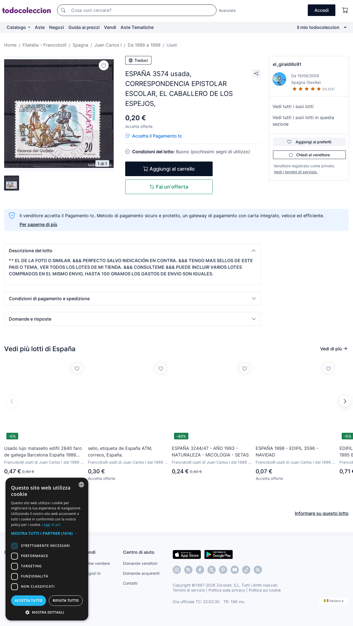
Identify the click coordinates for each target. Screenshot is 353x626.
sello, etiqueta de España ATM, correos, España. (120, 451)
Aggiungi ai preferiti (309, 141)
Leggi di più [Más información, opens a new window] (51, 524)
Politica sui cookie (265, 590)
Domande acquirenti (141, 573)
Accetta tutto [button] (28, 600)
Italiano (334, 601)
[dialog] (47, 549)
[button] (132, 250)
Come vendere (96, 563)
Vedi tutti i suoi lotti (293, 106)
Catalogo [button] (17, 27)
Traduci (138, 60)
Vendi (110, 27)
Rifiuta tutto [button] (66, 600)
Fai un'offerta (168, 187)
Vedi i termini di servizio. (296, 172)
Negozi (56, 27)
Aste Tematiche (137, 27)
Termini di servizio (189, 590)
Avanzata (227, 10)
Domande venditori (140, 563)
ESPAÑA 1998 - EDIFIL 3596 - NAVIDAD (287, 451)
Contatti (130, 583)
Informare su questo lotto (322, 513)
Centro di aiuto (138, 552)
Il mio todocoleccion (318, 27)
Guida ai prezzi (84, 27)
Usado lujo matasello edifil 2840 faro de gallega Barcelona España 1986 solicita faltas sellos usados (43, 451)
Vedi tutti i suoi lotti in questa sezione (303, 121)
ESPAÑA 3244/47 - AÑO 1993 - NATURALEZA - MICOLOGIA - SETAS (210, 451)
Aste (40, 27)
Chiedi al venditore (309, 154)
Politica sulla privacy (226, 590)
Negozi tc (92, 573)
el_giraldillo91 (287, 64)
